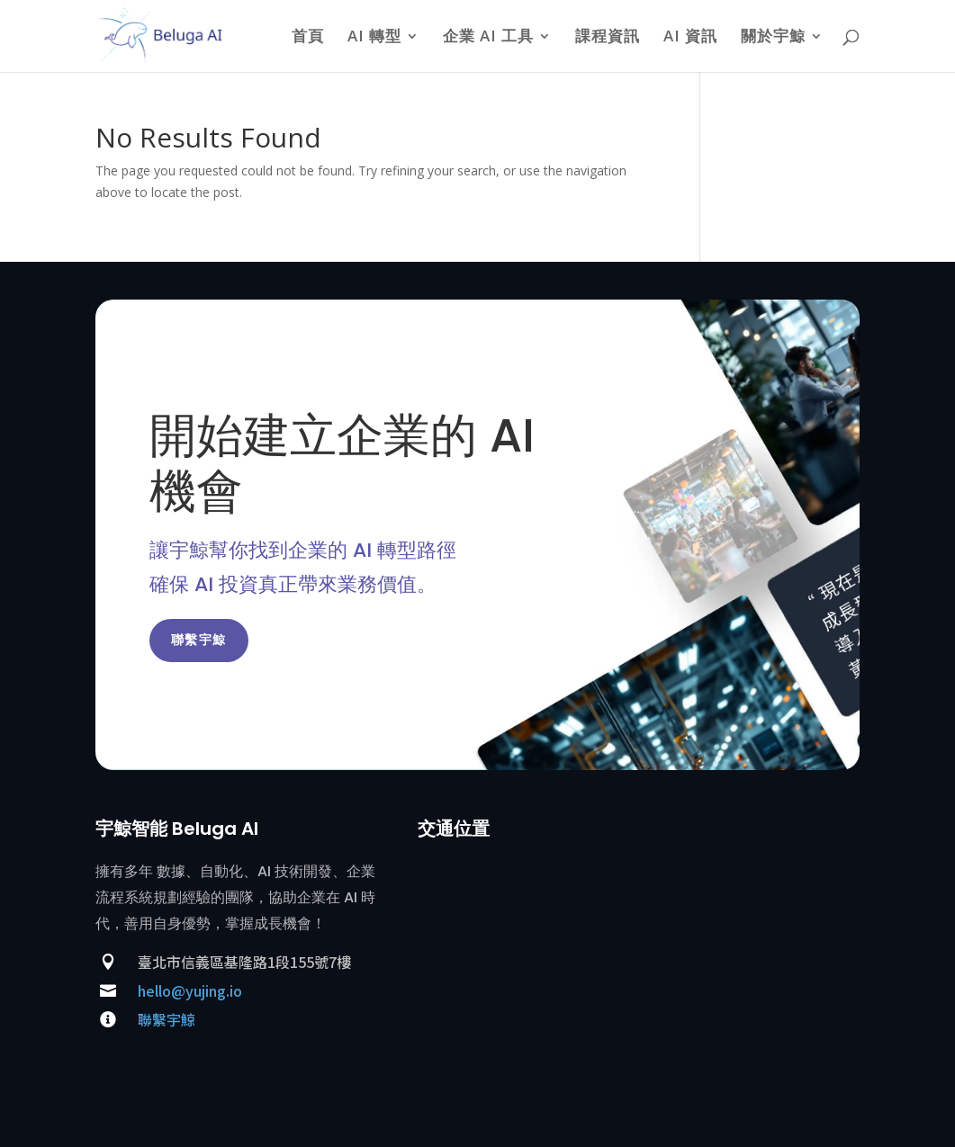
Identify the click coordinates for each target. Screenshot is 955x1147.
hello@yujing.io (190, 990)
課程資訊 (607, 38)
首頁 (308, 38)
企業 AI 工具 (488, 38)
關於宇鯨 (773, 38)
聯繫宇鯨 (199, 640)
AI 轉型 (374, 38)
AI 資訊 (690, 38)
